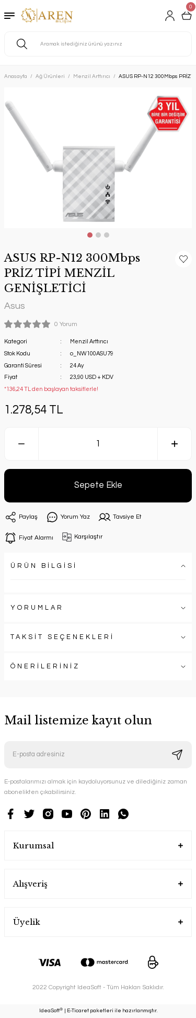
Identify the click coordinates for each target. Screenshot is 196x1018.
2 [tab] (98, 235)
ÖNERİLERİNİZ (45, 666)
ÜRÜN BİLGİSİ (43, 566)
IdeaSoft (51, 1011)
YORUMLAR (37, 608)
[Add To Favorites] (183, 259)
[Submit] (177, 754)
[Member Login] (170, 15)
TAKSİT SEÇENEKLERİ (62, 637)
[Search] (98, 44)
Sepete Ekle (98, 484)
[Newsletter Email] (98, 754)
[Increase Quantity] (174, 444)
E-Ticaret (78, 1010)
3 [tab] (106, 235)
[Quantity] (98, 444)
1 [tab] (90, 235)
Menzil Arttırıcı (89, 341)
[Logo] (47, 15)
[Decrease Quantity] (21, 444)
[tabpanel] (98, 157)
